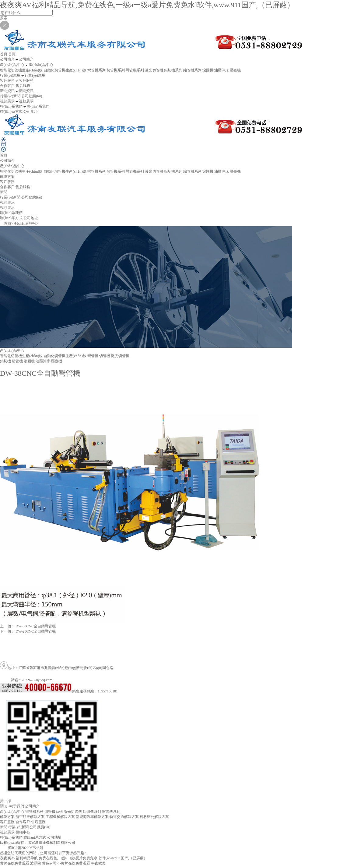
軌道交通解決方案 (124, 817)
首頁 (3, 155)
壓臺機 (235, 70)
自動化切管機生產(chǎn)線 (65, 70)
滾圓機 (207, 70)
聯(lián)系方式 (11, 111)
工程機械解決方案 (60, 817)
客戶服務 (7, 822)
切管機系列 (116, 70)
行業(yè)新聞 (10, 96)
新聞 (3, 827)
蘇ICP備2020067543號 (25, 848)
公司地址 (30, 111)
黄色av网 (49, 863)
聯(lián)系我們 (11, 837)
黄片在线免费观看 (14, 863)
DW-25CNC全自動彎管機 (36, 631)
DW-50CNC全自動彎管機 (36, 626)
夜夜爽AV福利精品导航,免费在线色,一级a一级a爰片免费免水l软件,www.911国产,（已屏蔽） (147, 5)
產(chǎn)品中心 (25, 223)
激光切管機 (154, 70)
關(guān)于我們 (12, 806)
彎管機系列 (96, 70)
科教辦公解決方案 (154, 817)
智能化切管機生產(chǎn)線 (21, 70)
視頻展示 (7, 207)
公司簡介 (7, 160)
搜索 (3, 18)
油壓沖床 (221, 70)
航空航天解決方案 (30, 817)
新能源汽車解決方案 (92, 817)
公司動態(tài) (31, 96)
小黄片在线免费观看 (73, 863)
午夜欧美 (98, 863)
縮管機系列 (192, 70)
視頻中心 (23, 832)
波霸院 (35, 863)
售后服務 (23, 86)
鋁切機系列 (173, 70)
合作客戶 (7, 86)
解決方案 (7, 176)
